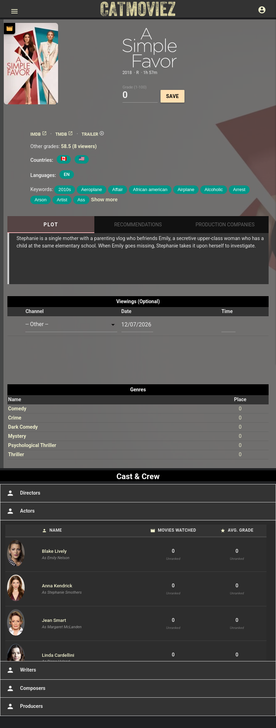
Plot (51, 224)
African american (150, 189)
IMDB (38, 134)
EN (67, 174)
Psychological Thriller (32, 445)
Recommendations (138, 224)
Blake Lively (54, 551)
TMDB (64, 134)
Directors (22, 493)
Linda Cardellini (58, 655)
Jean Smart (54, 620)
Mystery (17, 436)
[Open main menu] (14, 11)
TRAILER (93, 134)
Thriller (16, 454)
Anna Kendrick (57, 585)
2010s (64, 189)
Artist (62, 199)
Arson (40, 199)
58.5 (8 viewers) (78, 146)
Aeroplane (91, 189)
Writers (20, 670)
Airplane (185, 189)
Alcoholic (214, 189)
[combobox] (71, 324)
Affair (117, 189)
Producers (24, 706)
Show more (104, 199)
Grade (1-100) (134, 87)
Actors (19, 511)
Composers (25, 688)
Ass (81, 199)
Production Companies (225, 224)
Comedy (17, 408)
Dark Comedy (23, 427)
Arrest (239, 189)
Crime (14, 418)
